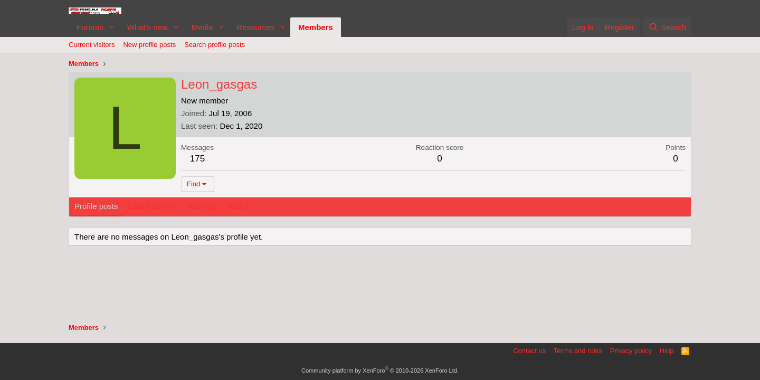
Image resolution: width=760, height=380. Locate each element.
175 (197, 159)
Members (315, 27)
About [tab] (238, 206)
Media (202, 27)
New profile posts (149, 45)
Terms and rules (578, 351)
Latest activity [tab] (153, 206)
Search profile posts (214, 45)
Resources (255, 27)
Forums (90, 27)
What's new (147, 27)
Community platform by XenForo (380, 370)
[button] (111, 27)
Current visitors (92, 45)
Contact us (529, 351)
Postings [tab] (202, 206)
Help (667, 351)
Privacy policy (631, 351)
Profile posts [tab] (96, 206)
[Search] (667, 27)
